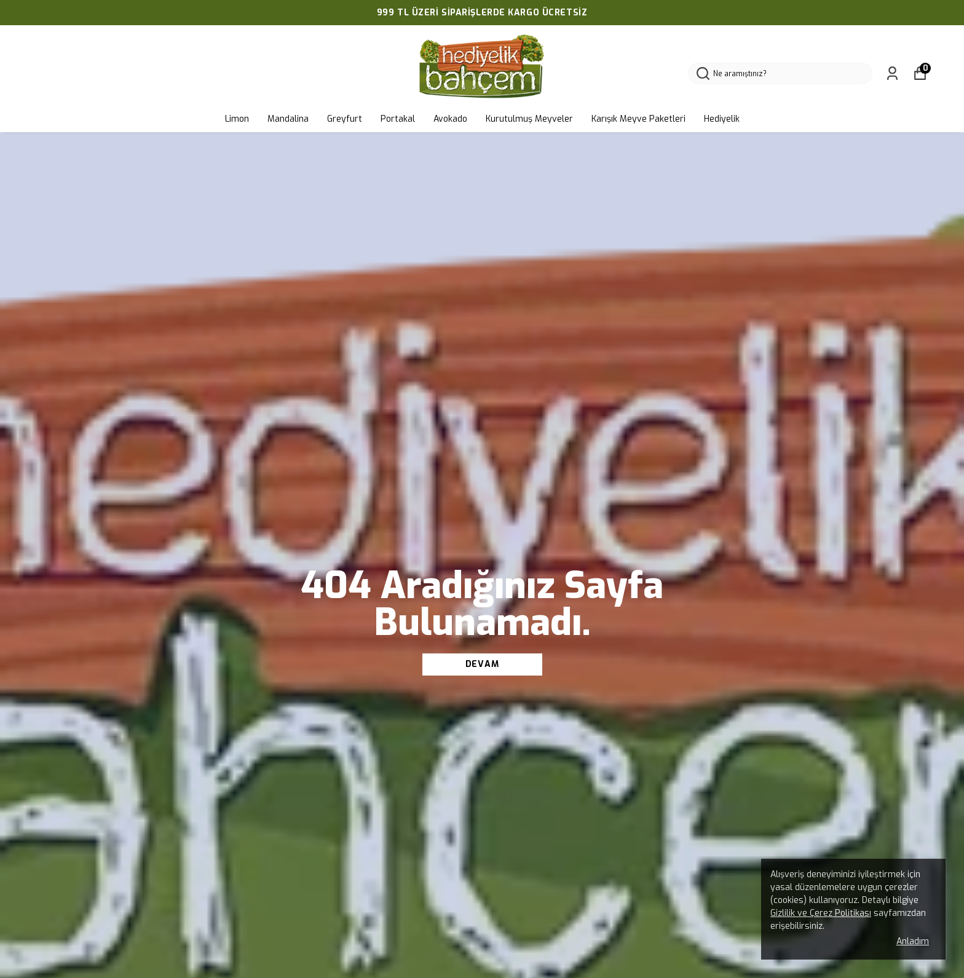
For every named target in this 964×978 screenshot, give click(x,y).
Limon (237, 119)
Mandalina (288, 119)
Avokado (450, 119)
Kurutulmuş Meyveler (529, 119)
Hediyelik (722, 119)
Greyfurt (344, 119)
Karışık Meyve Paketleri (638, 119)
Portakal (398, 119)
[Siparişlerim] (892, 73)
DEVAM (482, 664)
